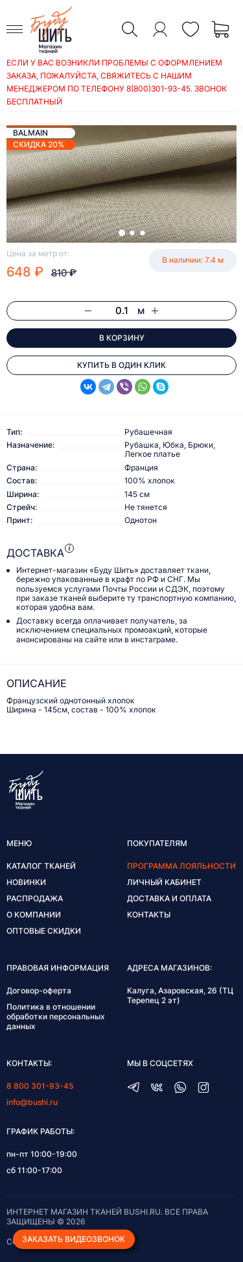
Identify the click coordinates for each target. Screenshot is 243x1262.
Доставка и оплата (169, 898)
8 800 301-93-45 (39, 1086)
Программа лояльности (181, 866)
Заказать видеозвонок (73, 1239)
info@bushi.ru (32, 1102)
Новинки (26, 882)
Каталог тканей (41, 866)
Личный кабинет (164, 882)
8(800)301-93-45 (158, 88)
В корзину (122, 338)
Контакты (148, 914)
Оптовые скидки (43, 931)
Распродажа (34, 898)
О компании (33, 914)
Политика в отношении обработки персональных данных (55, 1016)
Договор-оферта (38, 990)
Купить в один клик (121, 365)
